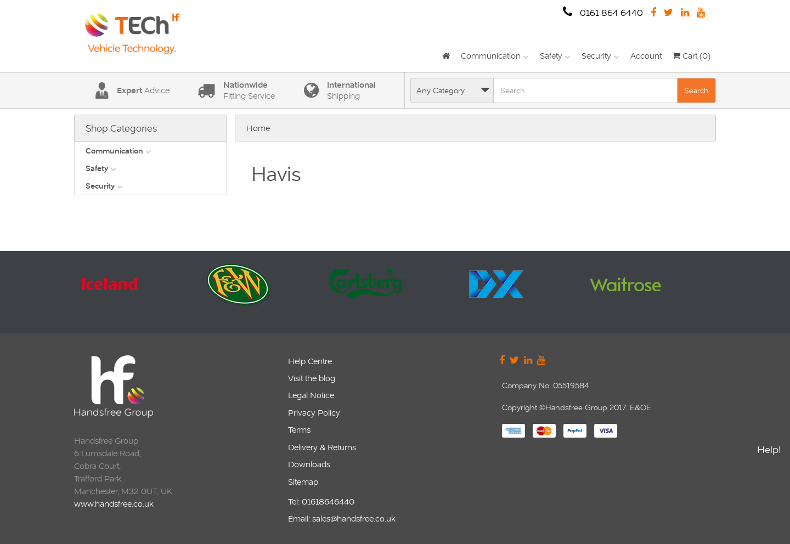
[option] (135, 292)
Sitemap (303, 482)
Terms (299, 429)
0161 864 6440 (603, 12)
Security (596, 55)
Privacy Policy (314, 412)
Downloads (309, 464)
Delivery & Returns (322, 447)
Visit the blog (311, 378)
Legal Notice (311, 395)
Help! (769, 451)
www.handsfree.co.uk (114, 503)
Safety (551, 55)
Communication (491, 55)
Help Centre (310, 361)
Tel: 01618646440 (321, 501)
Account (646, 55)
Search (696, 90)
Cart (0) (691, 55)
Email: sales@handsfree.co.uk (342, 518)
